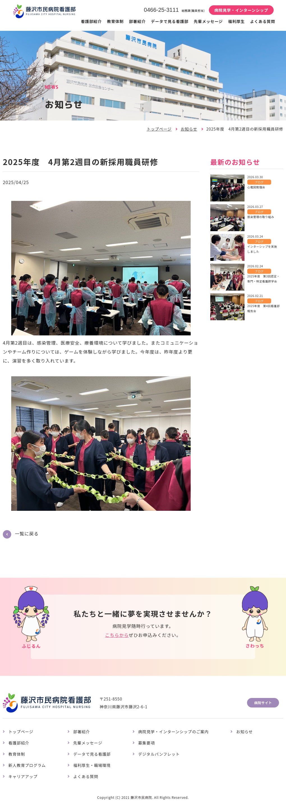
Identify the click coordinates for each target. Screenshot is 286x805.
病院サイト (263, 702)
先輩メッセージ (208, 21)
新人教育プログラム (27, 765)
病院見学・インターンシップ (241, 10)
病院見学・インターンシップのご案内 (173, 731)
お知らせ (189, 129)
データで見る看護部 (169, 21)
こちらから (116, 635)
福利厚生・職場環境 (92, 765)
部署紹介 (137, 21)
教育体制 (115, 21)
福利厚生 (236, 21)
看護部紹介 (91, 21)
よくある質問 (262, 21)
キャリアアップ (23, 776)
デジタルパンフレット (159, 754)
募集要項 (146, 743)
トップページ (159, 129)
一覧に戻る (27, 533)
